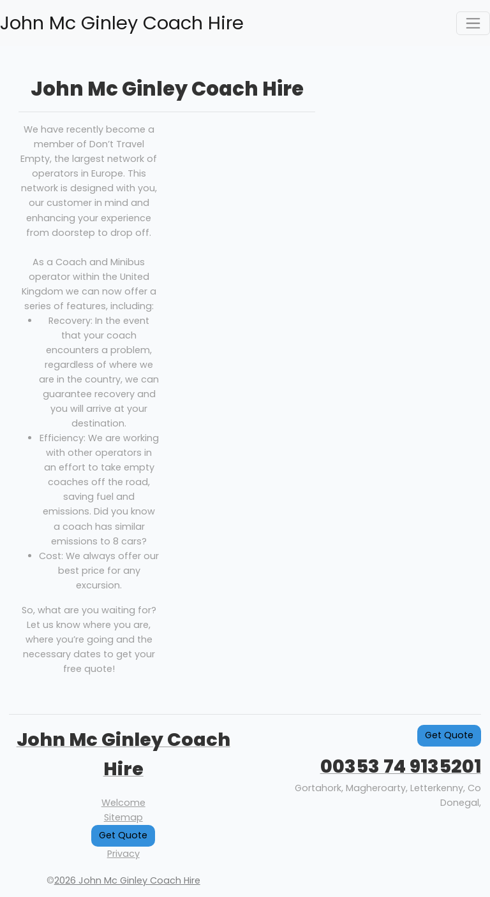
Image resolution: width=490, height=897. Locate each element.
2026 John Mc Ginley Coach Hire (127, 880)
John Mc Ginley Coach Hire (122, 23)
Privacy (123, 853)
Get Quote (123, 835)
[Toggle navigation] (473, 23)
